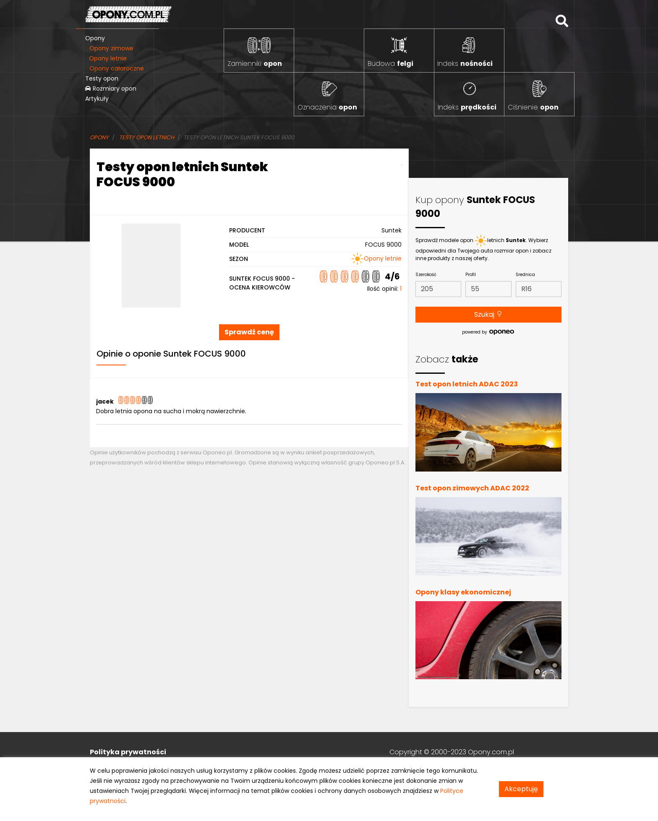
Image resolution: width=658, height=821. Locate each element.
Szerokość (425, 274)
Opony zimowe (111, 48)
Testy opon (101, 78)
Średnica (525, 274)
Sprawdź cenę (249, 332)
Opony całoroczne (116, 68)
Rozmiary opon (110, 88)
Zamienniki (254, 63)
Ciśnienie (533, 107)
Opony (95, 38)
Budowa (390, 63)
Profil (470, 274)
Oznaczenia (327, 107)
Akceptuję (521, 789)
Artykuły (97, 98)
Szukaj (488, 314)
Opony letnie (108, 58)
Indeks (465, 63)
